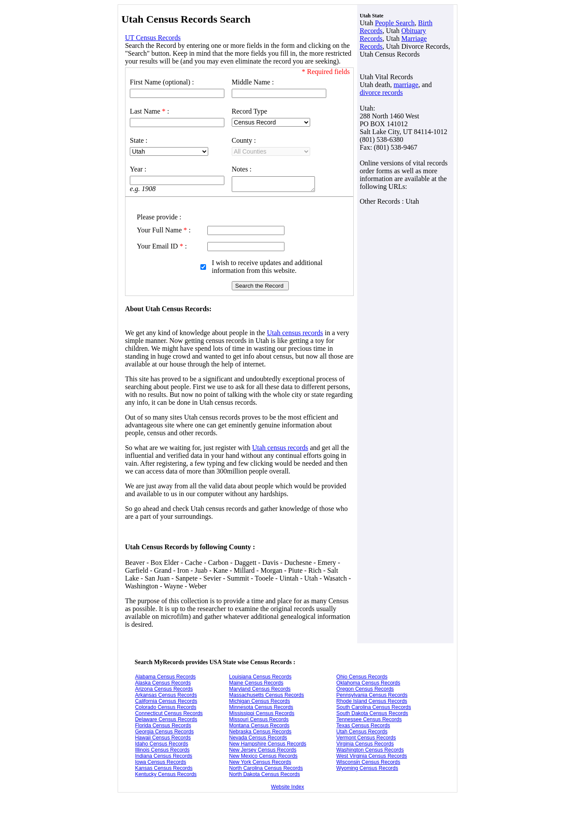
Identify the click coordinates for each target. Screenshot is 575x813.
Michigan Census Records (259, 702)
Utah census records (295, 334)
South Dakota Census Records (372, 715)
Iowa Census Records (160, 763)
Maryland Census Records (260, 690)
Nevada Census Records (258, 739)
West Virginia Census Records (371, 757)
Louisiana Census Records (260, 678)
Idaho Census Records (161, 745)
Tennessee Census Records (369, 721)
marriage (405, 84)
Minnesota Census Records (261, 708)
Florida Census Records (163, 727)
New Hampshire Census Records (267, 745)
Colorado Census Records (165, 708)
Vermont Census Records (366, 739)
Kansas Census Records (164, 769)
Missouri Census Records (259, 721)
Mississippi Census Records (261, 715)
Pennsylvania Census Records (371, 696)
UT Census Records (153, 37)
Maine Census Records (256, 684)
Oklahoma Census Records (368, 684)
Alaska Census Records (163, 684)
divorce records (381, 92)
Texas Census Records (363, 727)
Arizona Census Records (164, 690)
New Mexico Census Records (263, 757)
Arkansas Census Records (166, 696)
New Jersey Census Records (263, 751)
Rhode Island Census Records (371, 702)
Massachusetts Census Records (266, 696)
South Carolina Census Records (373, 708)
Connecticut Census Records (169, 715)
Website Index (287, 788)
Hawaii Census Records (163, 739)
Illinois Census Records (162, 751)
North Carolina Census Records (266, 769)
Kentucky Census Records (165, 776)
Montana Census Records (259, 727)
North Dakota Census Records (264, 776)
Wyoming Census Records (367, 769)
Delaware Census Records (166, 721)
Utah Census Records (361, 733)
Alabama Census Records (165, 678)
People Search (395, 23)
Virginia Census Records (365, 745)
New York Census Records (260, 763)
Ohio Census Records (361, 678)
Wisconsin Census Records (368, 763)
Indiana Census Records (163, 757)
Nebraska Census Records (260, 733)
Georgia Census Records (164, 733)
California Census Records (166, 702)
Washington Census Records (370, 751)
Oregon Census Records (365, 690)
